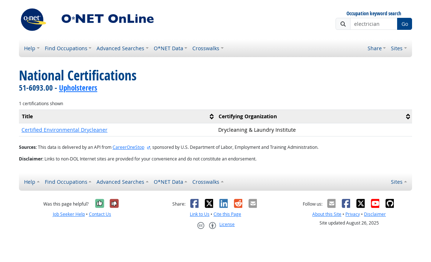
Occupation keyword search (373, 14)
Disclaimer (375, 214)
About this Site (326, 214)
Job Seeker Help (69, 214)
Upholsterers (78, 88)
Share (375, 48)
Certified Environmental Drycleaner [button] (64, 129)
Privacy (352, 214)
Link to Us (199, 214)
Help (29, 48)
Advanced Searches (120, 48)
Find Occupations (66, 48)
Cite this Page (227, 214)
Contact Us (100, 214)
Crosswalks (205, 48)
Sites (397, 48)
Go (404, 23)
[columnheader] (117, 116)
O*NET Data (168, 48)
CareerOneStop (128, 147)
